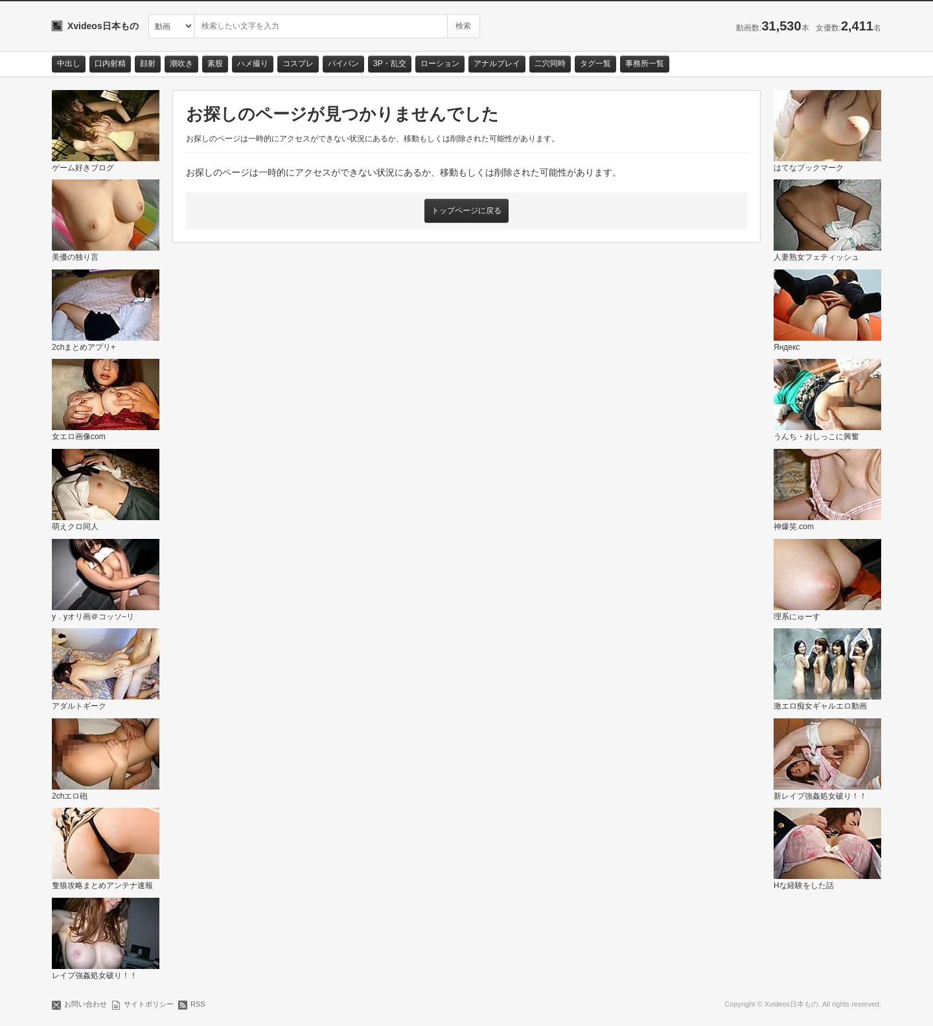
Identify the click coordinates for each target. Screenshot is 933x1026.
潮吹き (181, 63)
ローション (439, 63)
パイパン (343, 63)
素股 (215, 63)
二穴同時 (550, 63)
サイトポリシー (149, 1004)
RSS (197, 1004)
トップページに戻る (466, 210)
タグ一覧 (595, 63)
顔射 (148, 63)
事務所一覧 (644, 63)
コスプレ (298, 63)
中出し (68, 63)
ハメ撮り (252, 63)
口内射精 (110, 63)
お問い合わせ (85, 1004)
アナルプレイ (497, 63)
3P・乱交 (389, 63)
